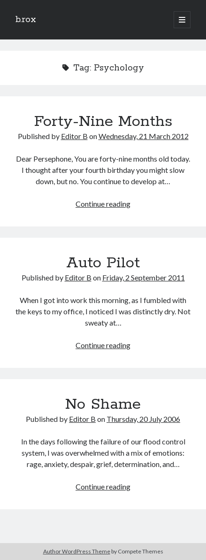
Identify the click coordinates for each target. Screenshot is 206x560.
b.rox (25, 19)
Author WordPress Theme (76, 551)
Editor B (74, 136)
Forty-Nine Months (103, 122)
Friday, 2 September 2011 (143, 277)
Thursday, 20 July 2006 (143, 418)
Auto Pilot (103, 263)
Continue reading (103, 203)
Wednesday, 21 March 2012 (144, 136)
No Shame (103, 404)
